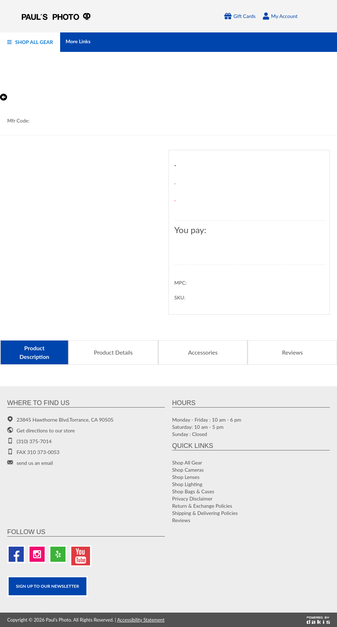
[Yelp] (58, 554)
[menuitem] (30, 42)
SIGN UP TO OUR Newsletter (47, 586)
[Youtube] (80, 556)
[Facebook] (16, 554)
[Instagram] (37, 554)
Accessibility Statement (141, 620)
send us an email (35, 463)
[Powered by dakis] (318, 620)
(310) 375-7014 (34, 441)
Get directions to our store (46, 430)
